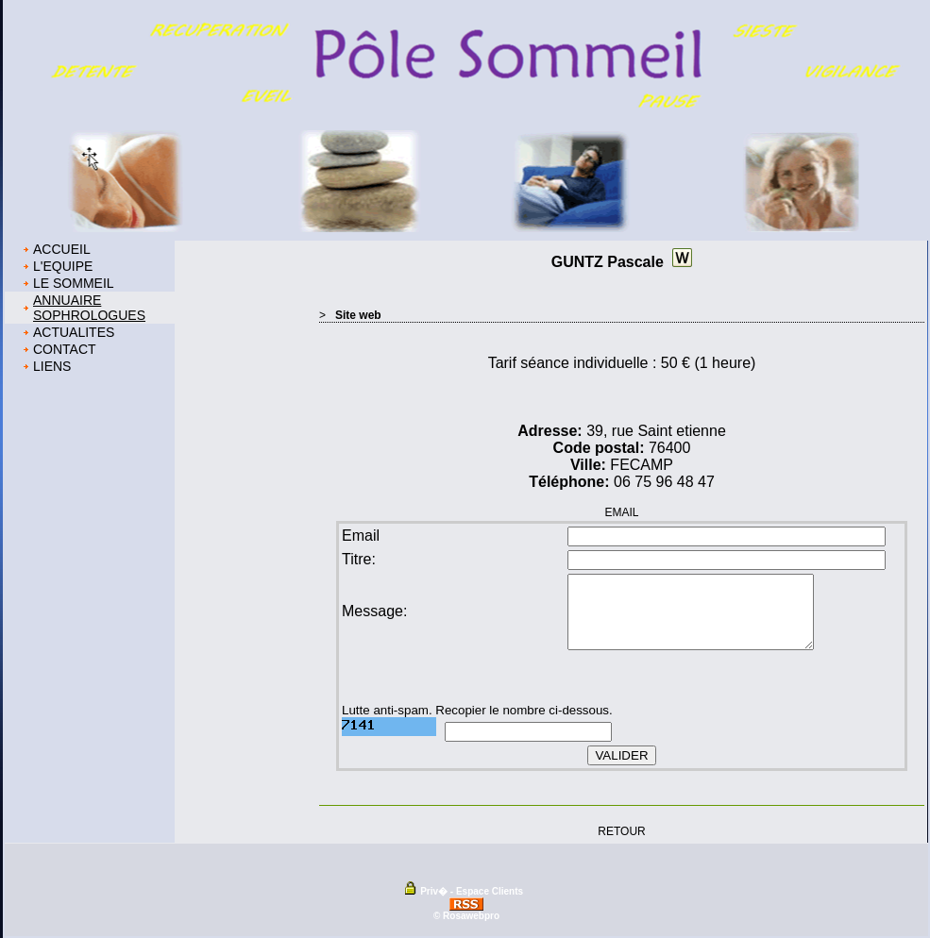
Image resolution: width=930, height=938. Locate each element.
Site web (358, 315)
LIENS (52, 366)
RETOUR (621, 830)
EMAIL (621, 512)
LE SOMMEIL (73, 283)
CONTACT (64, 349)
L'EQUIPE (63, 266)
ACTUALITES (73, 332)
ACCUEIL (62, 249)
